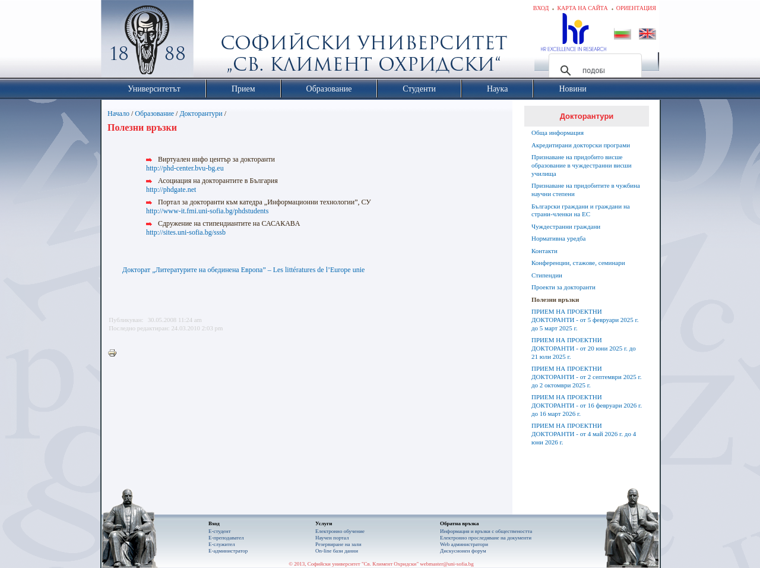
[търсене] (593, 71)
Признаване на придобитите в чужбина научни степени (585, 189)
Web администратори (464, 544)
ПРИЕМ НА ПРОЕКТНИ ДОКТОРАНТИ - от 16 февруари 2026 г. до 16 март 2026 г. (586, 405)
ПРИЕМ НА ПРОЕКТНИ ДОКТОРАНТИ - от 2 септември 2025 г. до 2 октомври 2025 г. (586, 377)
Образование (154, 113)
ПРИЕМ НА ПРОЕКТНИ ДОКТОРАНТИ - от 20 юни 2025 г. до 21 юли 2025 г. (583, 348)
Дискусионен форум (463, 551)
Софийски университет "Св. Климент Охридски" (214, 41)
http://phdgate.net (171, 189)
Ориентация (636, 8)
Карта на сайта (582, 8)
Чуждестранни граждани (565, 226)
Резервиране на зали (338, 544)
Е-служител (221, 544)
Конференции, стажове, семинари (578, 262)
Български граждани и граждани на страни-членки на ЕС (580, 210)
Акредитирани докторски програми (580, 145)
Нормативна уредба (558, 238)
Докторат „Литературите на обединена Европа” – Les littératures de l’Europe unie (243, 270)
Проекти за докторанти (563, 287)
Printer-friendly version (115, 353)
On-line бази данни (336, 551)
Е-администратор (228, 551)
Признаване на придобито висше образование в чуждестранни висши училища (581, 165)
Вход (541, 8)
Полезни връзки (555, 299)
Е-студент (219, 531)
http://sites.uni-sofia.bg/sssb (186, 232)
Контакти (544, 250)
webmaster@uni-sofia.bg (447, 564)
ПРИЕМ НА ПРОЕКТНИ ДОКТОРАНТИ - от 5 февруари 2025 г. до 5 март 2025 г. (585, 320)
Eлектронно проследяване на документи (485, 538)
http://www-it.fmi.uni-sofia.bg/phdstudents (207, 211)
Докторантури (200, 113)
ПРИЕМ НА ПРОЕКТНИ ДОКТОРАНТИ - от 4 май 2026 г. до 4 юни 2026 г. (583, 434)
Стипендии (546, 275)
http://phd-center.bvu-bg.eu (185, 168)
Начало (118, 113)
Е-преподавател (226, 538)
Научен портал (332, 538)
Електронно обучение (340, 531)
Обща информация (557, 132)
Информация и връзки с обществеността (486, 531)
